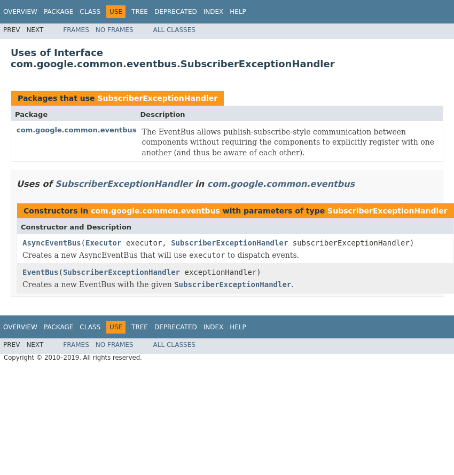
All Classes (174, 30)
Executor (103, 243)
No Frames (115, 30)
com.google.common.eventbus (77, 130)
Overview (20, 11)
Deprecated (175, 11)
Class (90, 11)
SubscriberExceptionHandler (157, 98)
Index (213, 11)
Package (58, 11)
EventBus (40, 272)
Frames (76, 30)
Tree (139, 11)
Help (238, 11)
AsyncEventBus (51, 243)
